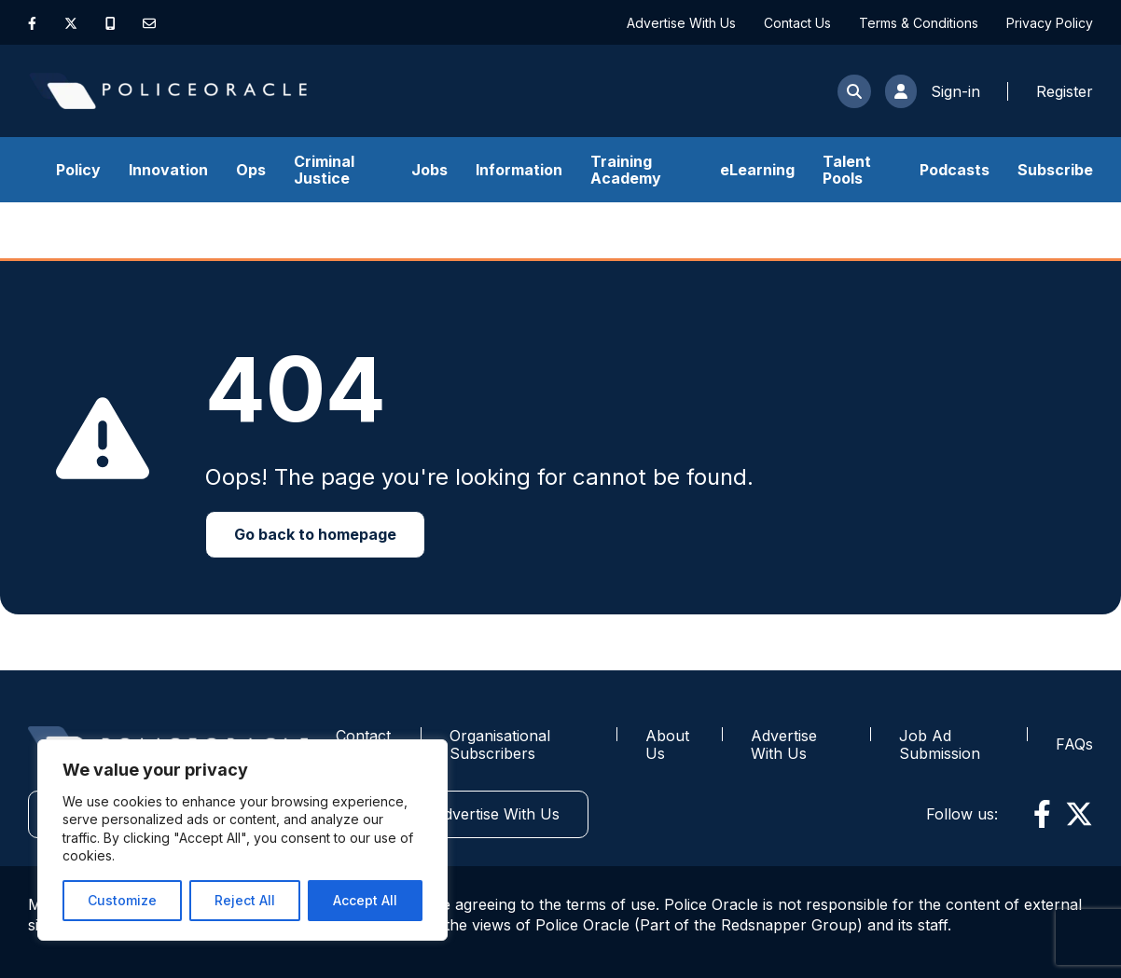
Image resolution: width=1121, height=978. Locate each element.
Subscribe (1055, 169)
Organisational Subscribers (500, 744)
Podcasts (955, 169)
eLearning (757, 169)
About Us (667, 744)
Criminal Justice (324, 169)
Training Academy (625, 169)
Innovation (168, 169)
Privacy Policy (1049, 23)
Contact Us (797, 23)
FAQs (1074, 744)
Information (519, 169)
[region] (242, 840)
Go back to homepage (315, 534)
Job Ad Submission (939, 744)
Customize (122, 900)
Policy (78, 169)
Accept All (365, 900)
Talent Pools (847, 169)
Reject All (245, 900)
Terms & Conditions (918, 23)
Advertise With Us (681, 23)
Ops (251, 169)
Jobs (429, 169)
